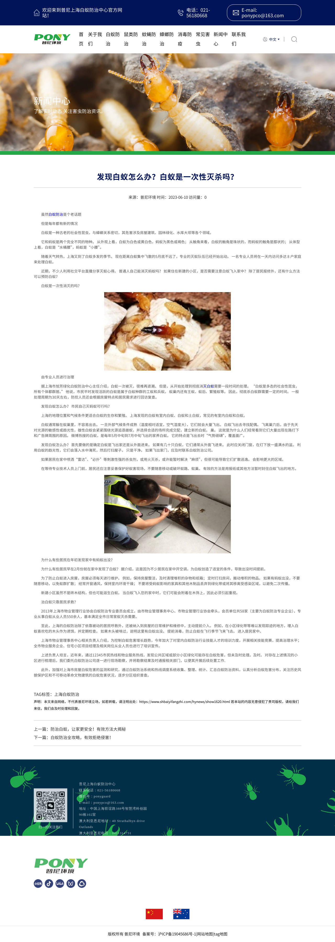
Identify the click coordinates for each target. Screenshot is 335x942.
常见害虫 (203, 39)
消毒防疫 (185, 39)
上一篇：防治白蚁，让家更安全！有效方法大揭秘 (80, 729)
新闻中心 (221, 39)
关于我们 (95, 39)
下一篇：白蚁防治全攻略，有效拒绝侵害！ (73, 737)
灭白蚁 (208, 386)
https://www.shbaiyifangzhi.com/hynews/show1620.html (184, 701)
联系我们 (239, 39)
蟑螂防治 (167, 39)
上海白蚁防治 (66, 694)
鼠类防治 (131, 39)
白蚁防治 (113, 39)
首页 (81, 39)
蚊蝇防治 (149, 39)
